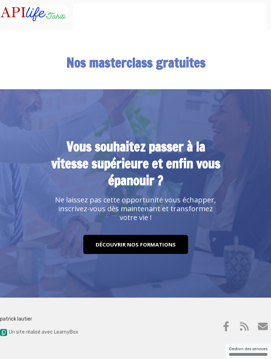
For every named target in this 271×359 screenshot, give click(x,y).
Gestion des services (248, 351)
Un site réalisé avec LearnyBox (39, 332)
